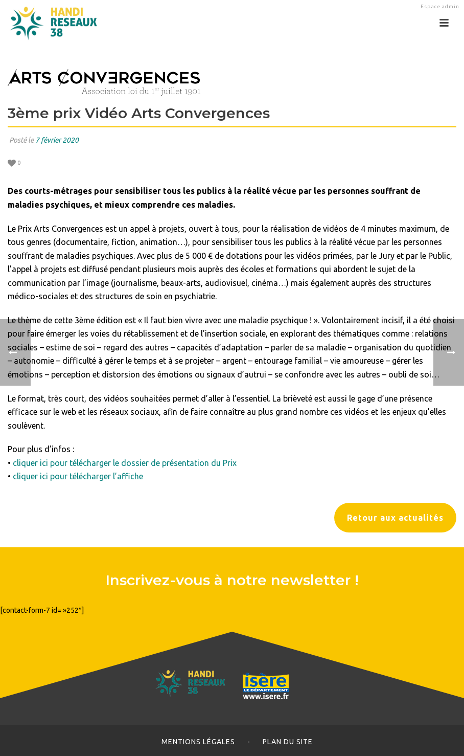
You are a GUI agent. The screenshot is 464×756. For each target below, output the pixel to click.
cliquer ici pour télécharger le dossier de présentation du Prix (125, 463)
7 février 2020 (57, 140)
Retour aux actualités (395, 517)
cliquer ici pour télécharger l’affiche (78, 476)
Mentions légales (198, 742)
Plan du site (288, 742)
